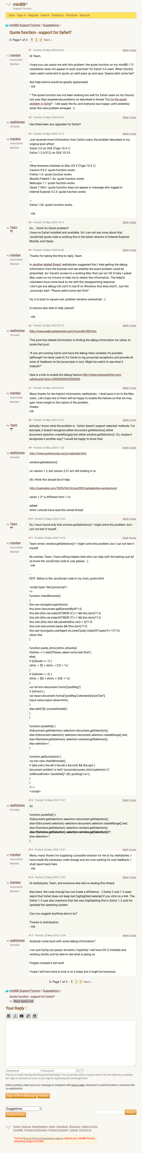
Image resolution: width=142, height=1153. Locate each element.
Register (33, 15)
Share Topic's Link (23, 1001)
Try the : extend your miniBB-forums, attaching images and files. (55, 1140)
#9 (30, 447)
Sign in (21, 15)
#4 (29, 222)
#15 (31, 935)
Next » (48, 40)
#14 (30, 877)
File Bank (72, 15)
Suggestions (51, 25)
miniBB (19, 4)
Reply (126, 50)
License (73, 1130)
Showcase (75, 1126)
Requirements (40, 1126)
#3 (30, 133)
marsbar (15, 55)
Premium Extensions (35, 1130)
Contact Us (85, 1130)
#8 (29, 420)
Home (16, 1126)
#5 (30, 250)
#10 (30, 518)
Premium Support (58, 1130)
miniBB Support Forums (24, 25)
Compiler (18, 1130)
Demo (52, 1126)
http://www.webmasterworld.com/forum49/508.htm (63, 331)
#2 (30, 117)
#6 (30, 325)
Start (12, 15)
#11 (30, 537)
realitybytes (17, 122)
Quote (132, 50)
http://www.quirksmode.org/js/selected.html (58, 453)
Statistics (58, 15)
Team (13, 227)
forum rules (77, 1085)
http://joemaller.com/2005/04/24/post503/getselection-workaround (73, 488)
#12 (31, 800)
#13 (30, 849)
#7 (30, 388)
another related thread (47, 264)
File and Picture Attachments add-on (42, 1138)
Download (62, 1126)
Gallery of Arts (90, 1126)
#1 (30, 50)
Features (26, 1126)
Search (45, 15)
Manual (85, 15)
